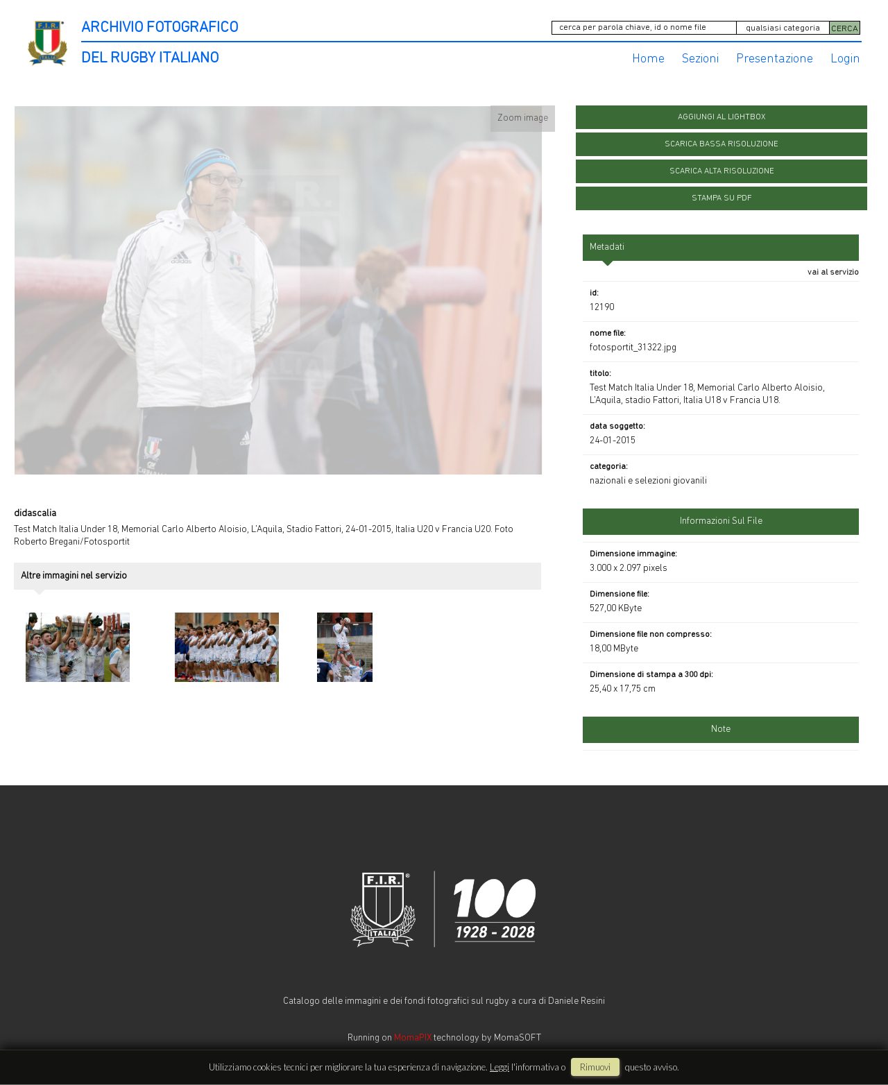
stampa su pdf (722, 198)
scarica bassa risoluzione (721, 144)
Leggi (499, 1067)
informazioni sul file (721, 521)
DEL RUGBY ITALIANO (150, 59)
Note (721, 729)
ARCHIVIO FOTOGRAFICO (159, 28)
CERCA (844, 28)
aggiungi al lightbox (721, 117)
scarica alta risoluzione (721, 171)
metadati (607, 247)
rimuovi (595, 1067)
